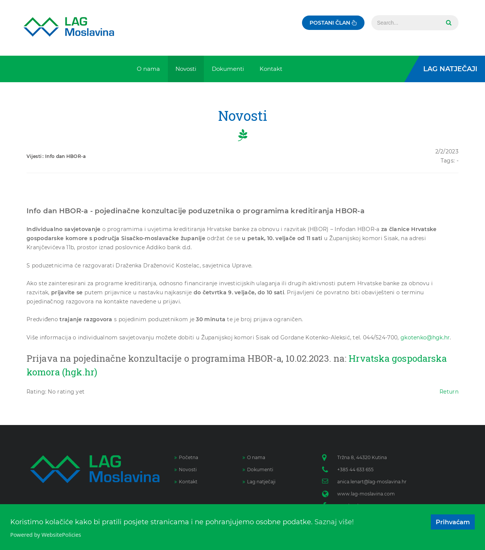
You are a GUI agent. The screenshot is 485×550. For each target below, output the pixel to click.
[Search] (405, 22)
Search (447, 22)
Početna (186, 457)
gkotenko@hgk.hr (425, 337)
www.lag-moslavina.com (366, 494)
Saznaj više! (334, 522)
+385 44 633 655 (355, 469)
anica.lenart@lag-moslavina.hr (372, 481)
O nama (253, 457)
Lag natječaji (258, 481)
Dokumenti (257, 469)
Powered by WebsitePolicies (45, 534)
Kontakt (185, 481)
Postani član (333, 22)
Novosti (185, 469)
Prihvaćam (453, 522)
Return (449, 391)
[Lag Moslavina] (69, 27)
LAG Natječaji (450, 69)
